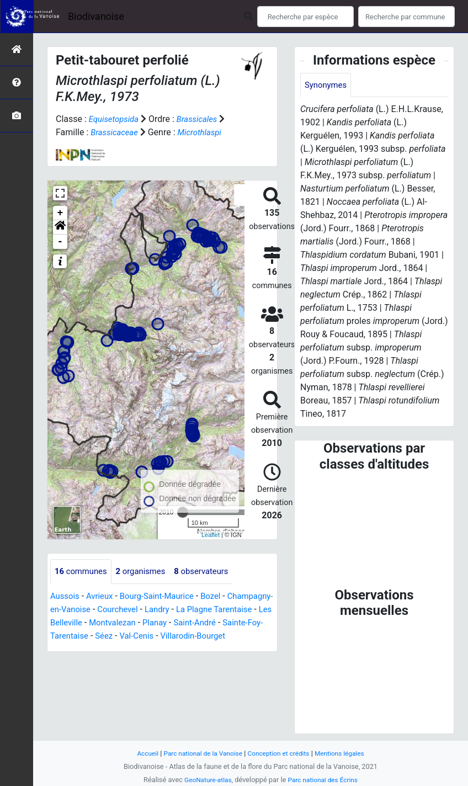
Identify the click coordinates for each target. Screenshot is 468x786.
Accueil (140, 753)
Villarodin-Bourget (85, 649)
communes (83, 571)
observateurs (211, 571)
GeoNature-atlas (205, 780)
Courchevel (172, 609)
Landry (213, 609)
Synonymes (327, 85)
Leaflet (210, 535)
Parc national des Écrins (325, 780)
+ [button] (60, 213)
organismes (146, 571)
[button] (60, 227)
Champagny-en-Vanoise (96, 609)
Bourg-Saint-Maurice (164, 596)
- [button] (60, 241)
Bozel (221, 596)
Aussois (66, 596)
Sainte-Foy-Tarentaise (122, 636)
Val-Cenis (216, 636)
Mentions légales (346, 753)
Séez (181, 636)
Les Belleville (123, 623)
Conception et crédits (280, 753)
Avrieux (102, 596)
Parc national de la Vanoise (199, 753)
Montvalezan (181, 623)
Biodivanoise (96, 16)
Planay (226, 623)
